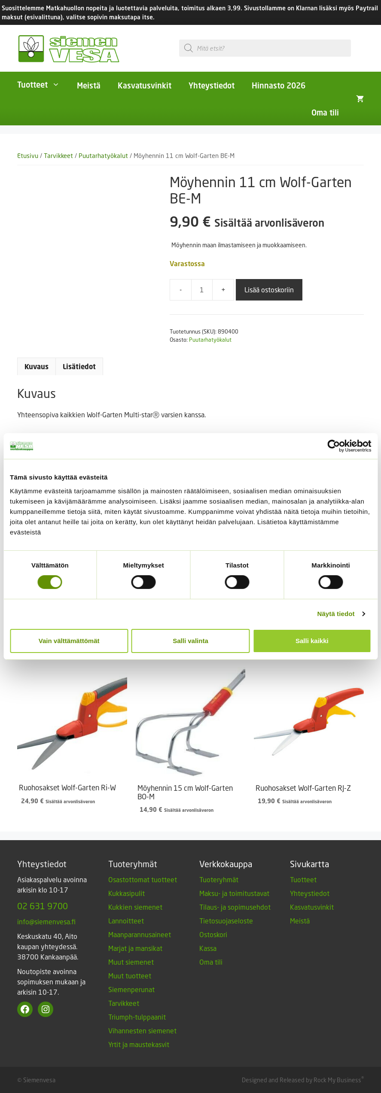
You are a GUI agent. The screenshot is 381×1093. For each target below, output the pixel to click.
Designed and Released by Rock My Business (301, 1080)
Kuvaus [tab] (36, 366)
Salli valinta (190, 640)
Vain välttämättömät (69, 640)
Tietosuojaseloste (226, 921)
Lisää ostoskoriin (269, 289)
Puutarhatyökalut (103, 155)
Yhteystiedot (212, 85)
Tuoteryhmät (218, 879)
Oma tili (325, 112)
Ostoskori (213, 934)
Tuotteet (42, 84)
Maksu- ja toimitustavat (234, 893)
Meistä (89, 85)
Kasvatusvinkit (144, 85)
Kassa (207, 948)
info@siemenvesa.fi (46, 921)
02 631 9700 (42, 906)
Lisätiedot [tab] (79, 366)
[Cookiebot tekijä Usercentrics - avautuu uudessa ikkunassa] (333, 446)
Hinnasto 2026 (278, 85)
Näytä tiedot (336, 613)
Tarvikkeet (58, 155)
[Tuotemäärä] (202, 290)
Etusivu (27, 155)
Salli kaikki (312, 640)
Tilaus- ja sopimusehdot (235, 907)
